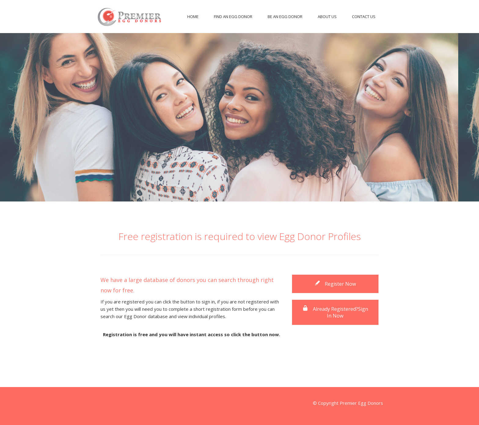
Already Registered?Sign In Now (335, 312)
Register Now (335, 283)
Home (193, 16)
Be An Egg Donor (285, 16)
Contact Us (363, 16)
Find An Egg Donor (233, 16)
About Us (327, 16)
